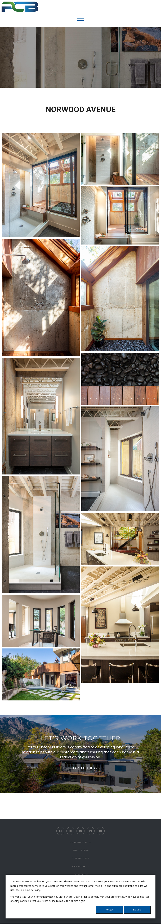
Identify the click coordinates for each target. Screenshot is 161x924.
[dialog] (80, 896)
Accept (109, 909)
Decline (137, 909)
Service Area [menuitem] (80, 850)
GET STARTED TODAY (80, 768)
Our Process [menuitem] (80, 858)
